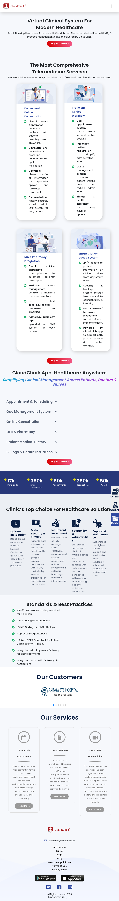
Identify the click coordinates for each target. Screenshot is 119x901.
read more (24, 805)
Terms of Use (59, 865)
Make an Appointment (60, 862)
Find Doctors (59, 847)
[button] (53, 705)
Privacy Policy (59, 869)
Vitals (59, 854)
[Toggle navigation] (114, 6)
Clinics (59, 851)
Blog (59, 858)
